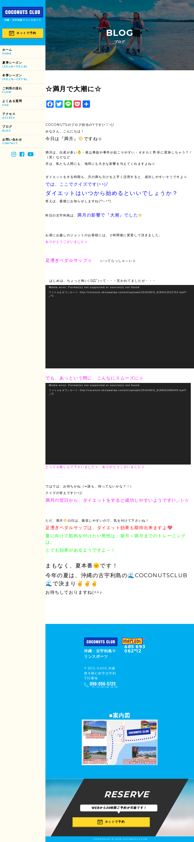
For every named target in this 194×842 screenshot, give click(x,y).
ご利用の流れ (23, 90)
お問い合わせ (23, 141)
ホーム (23, 52)
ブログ (23, 128)
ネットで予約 (22, 33)
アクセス (23, 116)
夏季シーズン (23, 64)
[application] (119, 326)
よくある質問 (23, 103)
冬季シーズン (23, 77)
